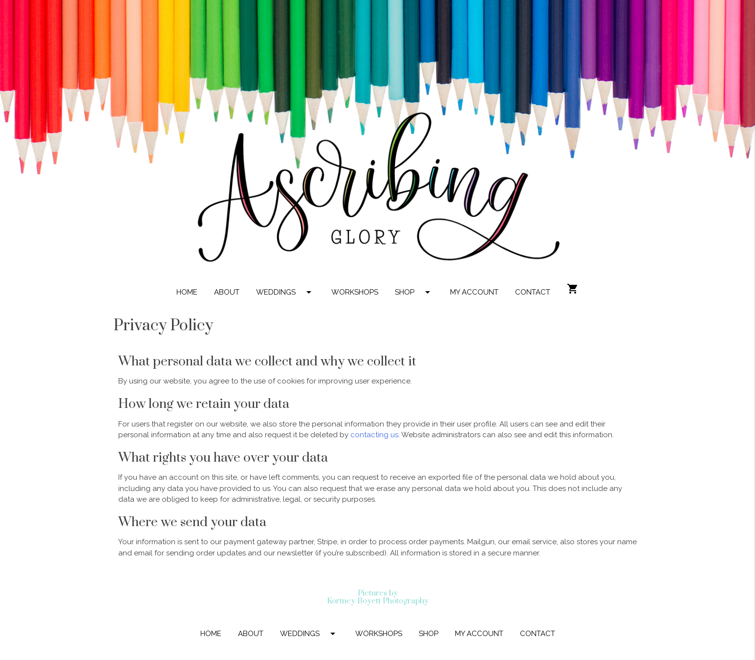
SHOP (414, 292)
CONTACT (532, 292)
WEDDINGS (285, 292)
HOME (186, 292)
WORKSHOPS (354, 292)
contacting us (374, 434)
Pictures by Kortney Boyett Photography (378, 597)
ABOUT (226, 292)
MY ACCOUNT (474, 292)
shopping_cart (573, 289)
